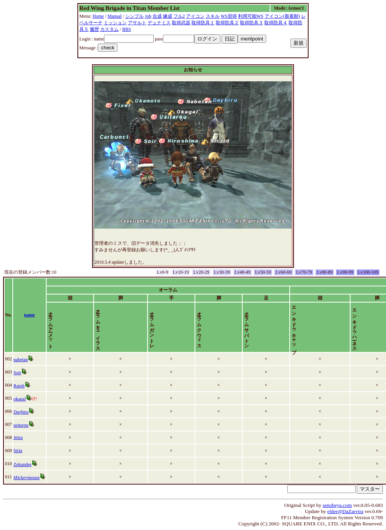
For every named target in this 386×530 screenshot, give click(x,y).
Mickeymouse (31, 477)
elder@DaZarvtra (345, 511)
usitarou (25, 425)
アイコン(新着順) (282, 16)
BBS (126, 29)
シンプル (134, 16)
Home (98, 16)
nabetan (25, 359)
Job (148, 16)
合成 (157, 16)
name (47, 315)
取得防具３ (251, 22)
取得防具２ (227, 22)
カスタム (109, 29)
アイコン (195, 16)
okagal (24, 399)
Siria (22, 450)
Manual (114, 16)
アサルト (137, 22)
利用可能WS (250, 16)
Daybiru (25, 412)
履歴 (94, 29)
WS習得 (229, 16)
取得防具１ (203, 22)
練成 (167, 16)
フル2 (179, 16)
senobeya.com (337, 505)
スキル (213, 16)
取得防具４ (275, 22)
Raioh (23, 386)
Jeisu (22, 437)
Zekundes (27, 464)
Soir (22, 372)
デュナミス (159, 22)
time (367, 315)
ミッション (115, 22)
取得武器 (181, 22)
